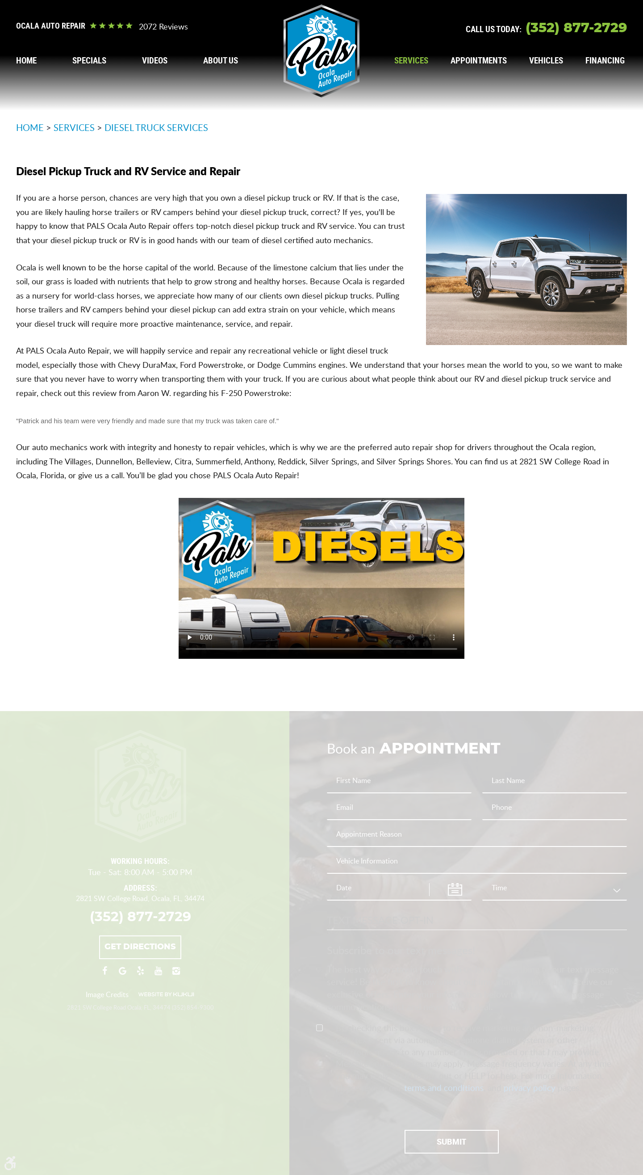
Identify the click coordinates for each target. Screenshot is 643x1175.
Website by (166, 994)
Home (26, 60)
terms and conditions (444, 1088)
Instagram (176, 975)
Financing (605, 60)
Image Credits (107, 994)
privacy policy (529, 1088)
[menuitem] (26, 60)
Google (122, 975)
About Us (220, 60)
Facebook (104, 975)
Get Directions (140, 947)
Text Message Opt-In (380, 920)
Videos (154, 60)
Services (411, 60)
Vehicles (546, 60)
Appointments (479, 60)
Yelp (140, 975)
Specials (89, 60)
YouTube (158, 975)
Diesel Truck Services (156, 127)
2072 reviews (163, 26)
